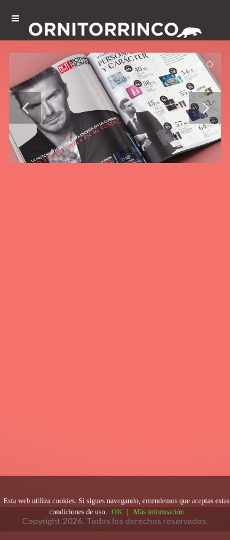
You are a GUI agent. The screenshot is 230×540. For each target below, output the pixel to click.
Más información (159, 512)
